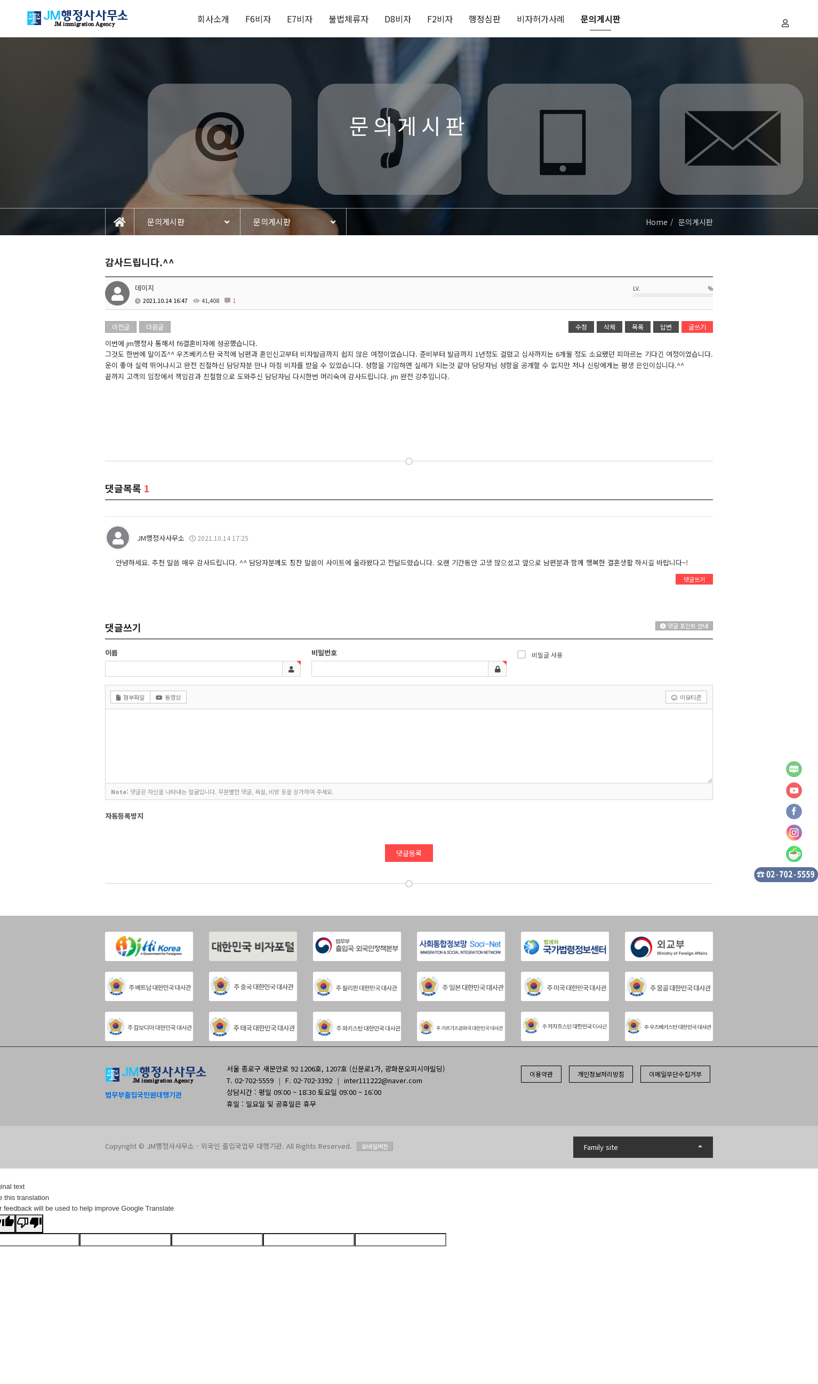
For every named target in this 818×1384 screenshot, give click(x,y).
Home (657, 222)
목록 (638, 326)
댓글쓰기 (694, 579)
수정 (581, 326)
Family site (643, 1147)
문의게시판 (601, 18)
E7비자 (299, 18)
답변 (666, 326)
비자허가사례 (541, 18)
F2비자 (440, 18)
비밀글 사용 (540, 654)
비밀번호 (324, 652)
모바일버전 (375, 1146)
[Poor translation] (29, 1223)
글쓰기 (697, 326)
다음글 (155, 326)
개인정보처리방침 (601, 1073)
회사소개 (213, 18)
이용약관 (541, 1073)
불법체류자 (348, 18)
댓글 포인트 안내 (684, 625)
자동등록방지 (124, 816)
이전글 (121, 326)
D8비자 (397, 18)
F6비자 (258, 18)
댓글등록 (409, 853)
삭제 (609, 326)
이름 (111, 652)
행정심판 (485, 18)
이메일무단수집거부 (675, 1073)
